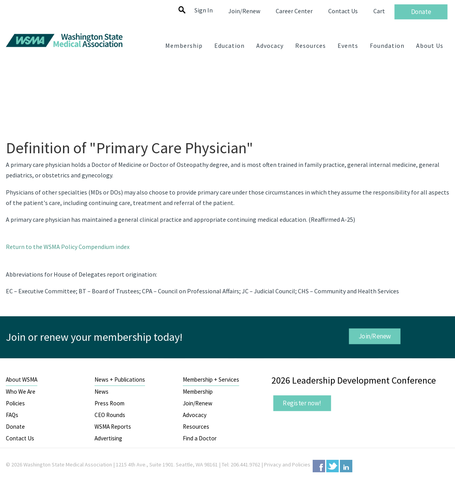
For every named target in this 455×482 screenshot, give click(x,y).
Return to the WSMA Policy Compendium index (68, 247)
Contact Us (20, 438)
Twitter (332, 466)
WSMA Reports (112, 426)
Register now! (302, 402)
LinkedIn (346, 466)
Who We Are (20, 391)
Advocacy (194, 415)
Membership (198, 391)
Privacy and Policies (287, 464)
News (101, 391)
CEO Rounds (109, 415)
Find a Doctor (200, 438)
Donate (15, 426)
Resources (196, 426)
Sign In (203, 10)
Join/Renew (374, 336)
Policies (15, 403)
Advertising (108, 438)
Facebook (319, 466)
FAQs (12, 415)
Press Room (109, 403)
